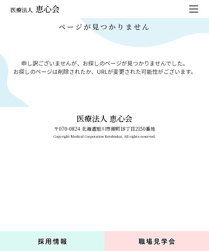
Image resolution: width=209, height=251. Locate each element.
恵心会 (35, 9)
